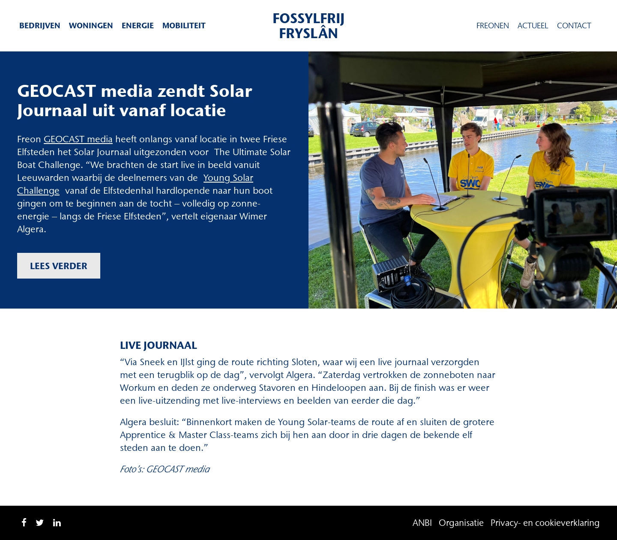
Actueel (533, 25)
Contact (574, 25)
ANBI (422, 522)
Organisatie (461, 522)
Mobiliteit (184, 25)
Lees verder (58, 265)
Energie (138, 25)
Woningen (91, 25)
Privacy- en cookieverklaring (545, 522)
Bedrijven (39, 25)
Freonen (492, 25)
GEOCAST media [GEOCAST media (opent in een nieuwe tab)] (78, 139)
